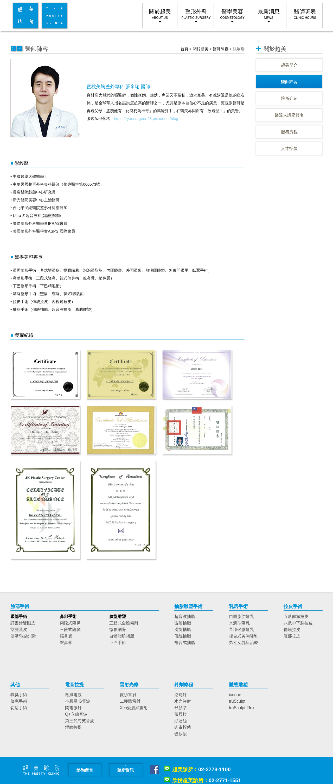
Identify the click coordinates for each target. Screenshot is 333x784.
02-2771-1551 (206, 780)
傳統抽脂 (182, 636)
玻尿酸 (180, 734)
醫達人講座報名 (289, 115)
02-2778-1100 (201, 769)
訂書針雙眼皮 (22, 623)
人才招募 (289, 148)
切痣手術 (18, 708)
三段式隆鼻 (70, 629)
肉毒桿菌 (182, 727)
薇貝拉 (180, 714)
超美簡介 (289, 65)
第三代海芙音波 (79, 721)
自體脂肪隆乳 (241, 616)
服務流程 (289, 132)
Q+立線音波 (76, 714)
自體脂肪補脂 (121, 636)
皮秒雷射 (128, 694)
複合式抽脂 (184, 642)
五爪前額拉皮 (296, 616)
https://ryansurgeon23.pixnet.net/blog (146, 118)
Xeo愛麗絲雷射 (134, 708)
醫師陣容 (220, 49)
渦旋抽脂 (182, 629)
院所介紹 (289, 98)
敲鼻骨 (66, 642)
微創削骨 (117, 629)
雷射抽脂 (182, 623)
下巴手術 (117, 642)
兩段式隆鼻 (70, 623)
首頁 (184, 49)
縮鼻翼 (66, 636)
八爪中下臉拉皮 (298, 623)
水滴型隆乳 (239, 623)
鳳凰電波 (73, 694)
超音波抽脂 (184, 616)
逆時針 (180, 694)
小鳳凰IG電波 (77, 701)
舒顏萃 (180, 708)
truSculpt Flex (241, 708)
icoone (235, 694)
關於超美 (200, 49)
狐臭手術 (18, 694)
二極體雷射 (130, 701)
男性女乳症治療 (243, 642)
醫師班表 (305, 14)
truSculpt (237, 701)
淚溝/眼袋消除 (23, 636)
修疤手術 (18, 701)
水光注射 (182, 701)
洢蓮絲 (180, 721)
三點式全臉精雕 (123, 623)
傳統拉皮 (292, 629)
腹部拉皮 (292, 636)
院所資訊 (126, 768)
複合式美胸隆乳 (243, 636)
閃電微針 (73, 708)
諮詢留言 (85, 768)
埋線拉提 (73, 727)
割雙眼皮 (18, 629)
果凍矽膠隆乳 (241, 629)
